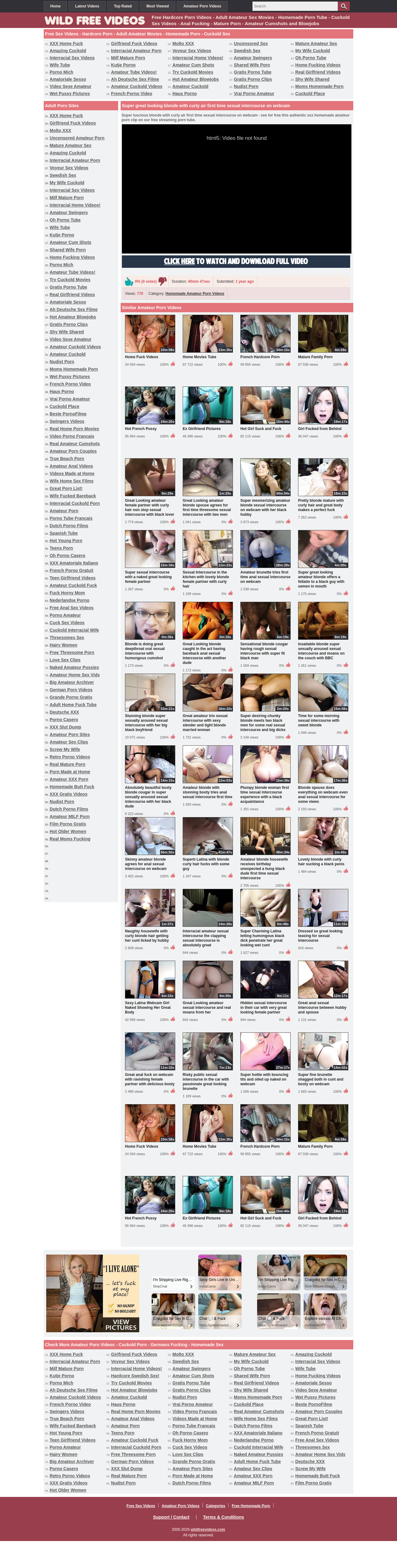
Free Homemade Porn (251, 1506)
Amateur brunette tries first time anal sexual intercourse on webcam (265, 577)
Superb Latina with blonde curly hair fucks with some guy (206, 864)
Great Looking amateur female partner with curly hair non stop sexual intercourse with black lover (149, 507)
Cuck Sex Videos (67, 622)
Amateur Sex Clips (69, 741)
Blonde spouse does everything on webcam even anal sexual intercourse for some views (323, 794)
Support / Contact (171, 1517)
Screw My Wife (65, 749)
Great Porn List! (66, 488)
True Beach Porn (67, 458)
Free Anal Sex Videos (72, 607)
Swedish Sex (247, 50)
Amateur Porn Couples (73, 451)
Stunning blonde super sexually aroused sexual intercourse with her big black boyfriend (146, 723)
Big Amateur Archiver (72, 682)
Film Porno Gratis (68, 823)
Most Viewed (157, 6)
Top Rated (123, 6)
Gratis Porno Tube (252, 72)
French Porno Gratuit (71, 570)
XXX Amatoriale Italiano (74, 562)
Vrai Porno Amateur (254, 93)
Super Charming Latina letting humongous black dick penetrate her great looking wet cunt (262, 938)
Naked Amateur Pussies (74, 667)
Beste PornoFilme (68, 413)
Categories (215, 1506)
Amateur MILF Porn (70, 816)
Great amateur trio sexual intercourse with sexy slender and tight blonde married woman (205, 723)
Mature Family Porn (315, 357)
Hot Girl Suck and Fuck (260, 429)
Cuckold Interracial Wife (74, 630)
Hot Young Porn (66, 540)
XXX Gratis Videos (68, 794)
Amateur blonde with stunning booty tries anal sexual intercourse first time (207, 792)
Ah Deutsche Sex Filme (135, 79)
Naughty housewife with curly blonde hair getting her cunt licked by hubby (147, 936)
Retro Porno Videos (70, 756)
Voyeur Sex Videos (191, 50)
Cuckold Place (310, 93)
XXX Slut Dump (65, 727)
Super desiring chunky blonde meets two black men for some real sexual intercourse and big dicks (262, 723)
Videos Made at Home (72, 473)
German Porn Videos (71, 689)
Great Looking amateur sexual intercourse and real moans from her (207, 1007)
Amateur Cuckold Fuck (73, 585)
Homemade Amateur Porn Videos (195, 293)
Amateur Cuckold (190, 86)
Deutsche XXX (64, 712)
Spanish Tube (64, 533)
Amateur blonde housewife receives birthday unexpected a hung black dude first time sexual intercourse (264, 868)
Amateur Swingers (253, 57)
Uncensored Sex (251, 43)
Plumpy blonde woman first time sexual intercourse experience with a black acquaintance (264, 794)
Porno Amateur (65, 615)
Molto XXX (183, 43)
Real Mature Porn (67, 764)
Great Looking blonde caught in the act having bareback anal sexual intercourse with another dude (204, 653)
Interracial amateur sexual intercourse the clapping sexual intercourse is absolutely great (206, 938)
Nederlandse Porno (69, 600)
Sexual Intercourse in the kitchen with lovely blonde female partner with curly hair (206, 579)
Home (55, 6)
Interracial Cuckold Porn (75, 503)
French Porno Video (131, 93)
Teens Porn (61, 548)
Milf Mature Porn (128, 57)
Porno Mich (61, 72)
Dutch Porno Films (69, 525)
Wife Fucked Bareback (73, 495)
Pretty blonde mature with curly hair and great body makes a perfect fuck (321, 505)
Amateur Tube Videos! (134, 72)
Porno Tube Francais (71, 518)
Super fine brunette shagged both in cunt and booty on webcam (320, 1079)
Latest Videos (87, 6)
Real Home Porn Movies (74, 428)
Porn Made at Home (70, 771)
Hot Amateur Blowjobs (195, 79)
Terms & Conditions (223, 1517)
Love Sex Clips (65, 659)
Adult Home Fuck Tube (73, 704)
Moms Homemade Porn (319, 86)
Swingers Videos (67, 421)
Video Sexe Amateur (70, 86)
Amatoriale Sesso (68, 79)
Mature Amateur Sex (316, 43)
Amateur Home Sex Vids (75, 674)
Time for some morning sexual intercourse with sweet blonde (318, 720)
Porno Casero (64, 719)
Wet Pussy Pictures (70, 93)
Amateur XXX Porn (69, 779)
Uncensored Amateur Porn (77, 137)
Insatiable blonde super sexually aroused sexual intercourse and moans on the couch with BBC (321, 651)
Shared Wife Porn (252, 64)
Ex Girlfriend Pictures (202, 429)
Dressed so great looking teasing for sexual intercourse (320, 936)
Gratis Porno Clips (253, 79)
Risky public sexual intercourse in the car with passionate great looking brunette (206, 1082)
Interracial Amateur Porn (136, 50)
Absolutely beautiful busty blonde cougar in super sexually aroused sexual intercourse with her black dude (148, 796)
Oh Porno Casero (67, 555)
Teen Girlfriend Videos (73, 577)
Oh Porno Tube (310, 57)
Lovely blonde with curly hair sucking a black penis (321, 861)
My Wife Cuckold (312, 50)
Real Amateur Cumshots (75, 443)
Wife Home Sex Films (71, 480)
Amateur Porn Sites (70, 734)
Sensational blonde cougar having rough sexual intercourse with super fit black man (264, 651)
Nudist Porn (246, 86)
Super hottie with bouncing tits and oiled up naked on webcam (264, 1079)
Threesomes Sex (67, 637)
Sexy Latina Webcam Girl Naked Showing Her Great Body (148, 1007)
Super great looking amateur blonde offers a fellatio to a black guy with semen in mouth (321, 579)
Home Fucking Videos (318, 64)
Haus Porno (184, 93)
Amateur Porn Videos (202, 6)
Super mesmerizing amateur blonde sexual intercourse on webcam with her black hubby (265, 507)
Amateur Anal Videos (71, 466)
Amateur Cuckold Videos (136, 86)
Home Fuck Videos (141, 357)
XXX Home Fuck (66, 43)
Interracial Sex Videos (72, 57)
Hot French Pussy (141, 429)
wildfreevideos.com (208, 1529)
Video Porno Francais (72, 436)
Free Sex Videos (141, 1506)
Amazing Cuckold (68, 50)
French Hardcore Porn (260, 357)
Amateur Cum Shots (193, 64)
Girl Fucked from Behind (319, 429)
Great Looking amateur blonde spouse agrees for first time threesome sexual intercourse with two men (207, 507)
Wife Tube (60, 64)
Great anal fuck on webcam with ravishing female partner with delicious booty (150, 1079)
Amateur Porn (64, 510)
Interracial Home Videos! (197, 57)
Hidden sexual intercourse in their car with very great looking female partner (263, 1007)
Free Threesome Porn (72, 652)
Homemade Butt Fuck (72, 786)
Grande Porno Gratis (71, 697)
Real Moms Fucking (70, 838)
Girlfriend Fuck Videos (134, 43)
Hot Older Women (68, 831)
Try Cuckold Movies (192, 72)
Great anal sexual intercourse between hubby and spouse (322, 1007)
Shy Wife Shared (312, 79)
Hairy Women (63, 645)
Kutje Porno (123, 64)
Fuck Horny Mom (67, 592)
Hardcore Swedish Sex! (135, 1375)
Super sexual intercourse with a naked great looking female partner (148, 577)
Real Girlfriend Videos (318, 72)
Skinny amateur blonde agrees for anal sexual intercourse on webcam (146, 864)
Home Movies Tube (199, 357)
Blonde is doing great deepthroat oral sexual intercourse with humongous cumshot (145, 651)
